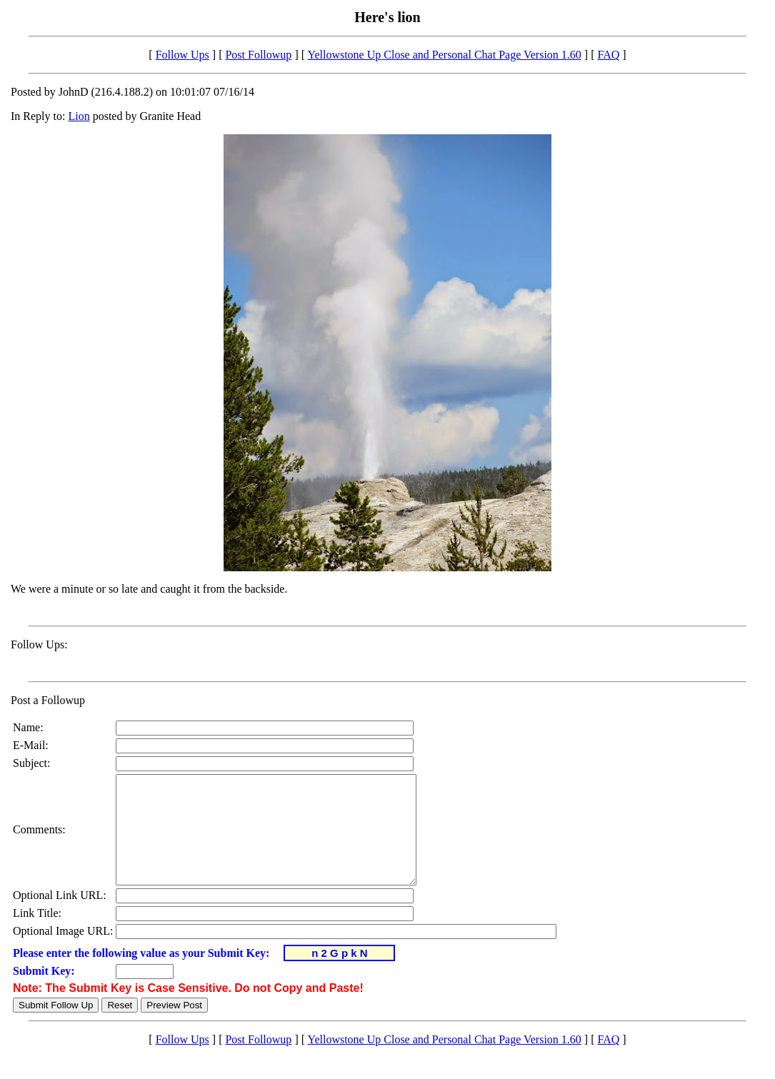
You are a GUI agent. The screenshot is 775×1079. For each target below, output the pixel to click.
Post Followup (258, 55)
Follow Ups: (39, 644)
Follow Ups (182, 55)
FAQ (608, 55)
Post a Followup (48, 700)
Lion (78, 116)
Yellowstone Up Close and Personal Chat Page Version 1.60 (444, 55)
